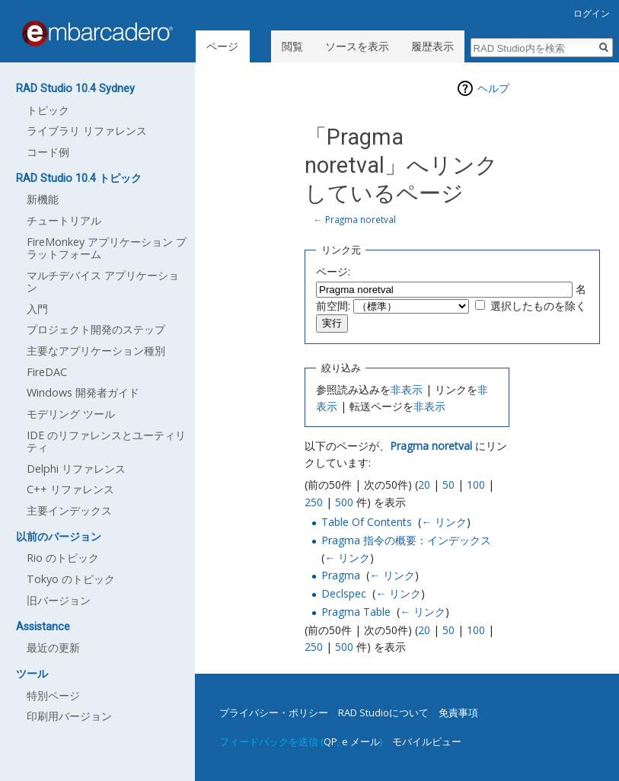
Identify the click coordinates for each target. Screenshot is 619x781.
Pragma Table (356, 611)
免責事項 (458, 712)
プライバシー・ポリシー (273, 712)
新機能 (43, 199)
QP (330, 741)
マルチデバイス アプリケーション (103, 281)
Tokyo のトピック (71, 579)
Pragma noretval (360, 219)
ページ (222, 46)
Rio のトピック (63, 557)
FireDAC (47, 372)
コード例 (48, 152)
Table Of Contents (366, 522)
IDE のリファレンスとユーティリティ (106, 441)
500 (344, 502)
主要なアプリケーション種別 (96, 350)
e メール (361, 741)
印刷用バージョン (69, 716)
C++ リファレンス (70, 489)
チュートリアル (64, 220)
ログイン (591, 13)
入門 (37, 308)
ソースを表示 (357, 46)
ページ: (333, 271)
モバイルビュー (426, 741)
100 (476, 484)
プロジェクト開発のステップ (96, 329)
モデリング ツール (71, 413)
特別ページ (53, 695)
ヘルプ (493, 88)
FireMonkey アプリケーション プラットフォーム (107, 247)
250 (314, 502)
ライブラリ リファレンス (87, 130)
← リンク (444, 522)
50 (448, 484)
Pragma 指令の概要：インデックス (406, 540)
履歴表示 (432, 46)
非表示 (407, 389)
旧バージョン (59, 600)
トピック (48, 110)
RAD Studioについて (383, 712)
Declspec (343, 593)
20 (424, 484)
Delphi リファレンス (76, 468)
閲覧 (292, 46)
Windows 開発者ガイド (83, 392)
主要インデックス (69, 510)
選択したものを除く (538, 305)
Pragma (340, 575)
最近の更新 (53, 647)
